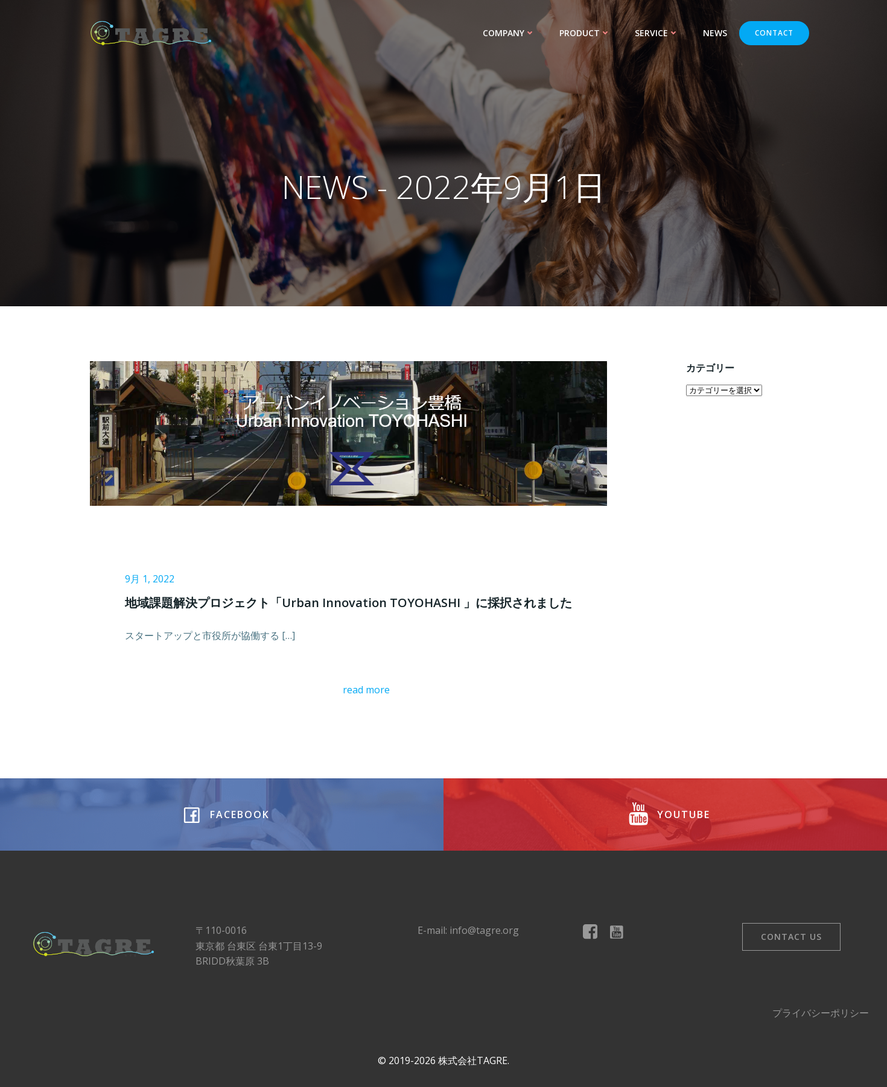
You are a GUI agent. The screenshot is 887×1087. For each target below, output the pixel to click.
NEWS (715, 33)
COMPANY (509, 33)
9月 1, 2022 (149, 578)
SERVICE (657, 33)
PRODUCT (585, 33)
